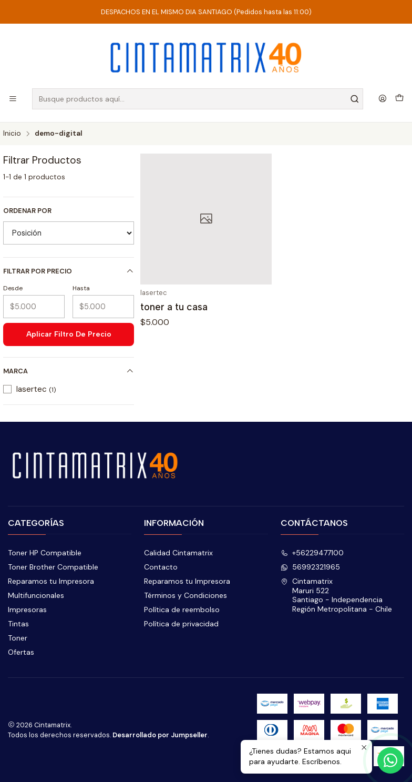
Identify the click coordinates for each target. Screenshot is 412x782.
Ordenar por (27, 211)
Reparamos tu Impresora (51, 581)
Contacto (161, 567)
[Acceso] (382, 99)
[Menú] (12, 99)
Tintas (18, 623)
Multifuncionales (36, 595)
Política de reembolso (182, 609)
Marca (68, 371)
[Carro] (399, 99)
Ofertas (21, 652)
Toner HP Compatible (44, 552)
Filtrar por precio (68, 271)
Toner (17, 638)
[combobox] (197, 98)
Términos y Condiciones (185, 595)
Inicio (12, 133)
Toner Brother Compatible (53, 567)
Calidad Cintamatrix (178, 552)
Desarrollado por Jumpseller (160, 734)
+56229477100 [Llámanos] (312, 552)
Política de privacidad (181, 623)
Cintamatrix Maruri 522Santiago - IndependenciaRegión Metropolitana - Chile (336, 595)
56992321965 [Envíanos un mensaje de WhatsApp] (310, 567)
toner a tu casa (174, 307)
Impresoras (27, 609)
